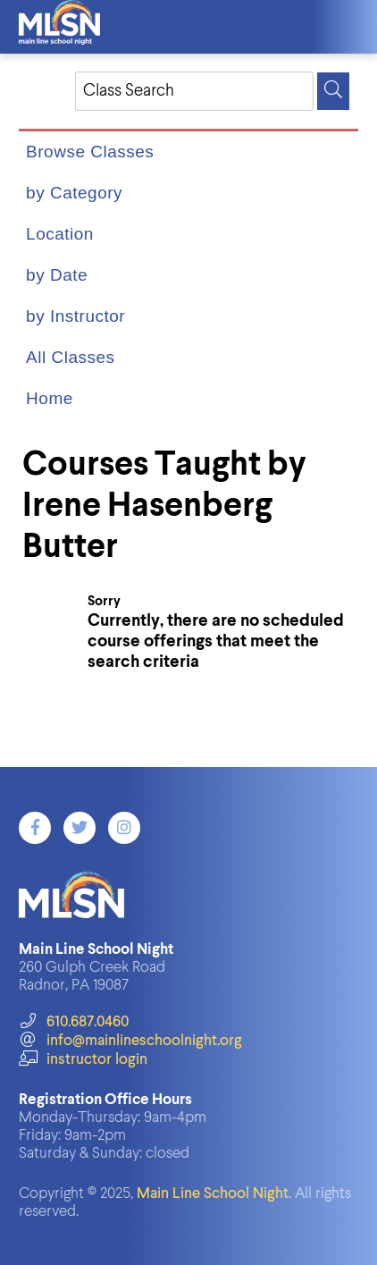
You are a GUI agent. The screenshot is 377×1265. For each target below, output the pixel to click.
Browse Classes (90, 151)
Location (60, 233)
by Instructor (75, 316)
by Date (57, 275)
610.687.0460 (74, 1022)
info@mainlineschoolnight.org (130, 1041)
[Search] (333, 91)
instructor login (83, 1059)
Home (49, 398)
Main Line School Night (213, 1194)
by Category (74, 192)
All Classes (70, 357)
